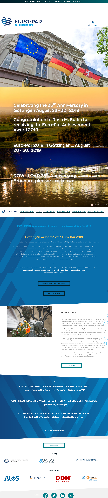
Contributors (28, 3)
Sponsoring (58, 1)
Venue (40, 3)
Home (27, 1)
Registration (77, 1)
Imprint (39, 1)
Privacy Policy (48, 1)
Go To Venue (71, 355)
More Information (54, 283)
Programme (67, 1)
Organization (82, 3)
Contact (33, 1)
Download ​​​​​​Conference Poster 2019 (54, 273)
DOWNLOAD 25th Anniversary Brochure (37, 216)
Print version (84, 494)
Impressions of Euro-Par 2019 (76, 216)
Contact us (54, 435)
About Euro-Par (99, 3)
